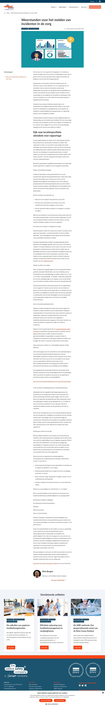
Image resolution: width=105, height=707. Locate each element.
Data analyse (24, 28)
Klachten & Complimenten (60, 686)
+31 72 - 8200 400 (8, 686)
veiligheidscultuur (48, 261)
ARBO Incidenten (58, 688)
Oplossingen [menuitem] (62, 7)
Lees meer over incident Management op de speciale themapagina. (52, 381)
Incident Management (33, 28)
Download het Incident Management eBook (45, 563)
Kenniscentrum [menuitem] (73, 7)
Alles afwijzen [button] (60, 700)
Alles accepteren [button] (46, 700)
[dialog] (52, 699)
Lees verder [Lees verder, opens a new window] (72, 697)
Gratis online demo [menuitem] (94, 7)
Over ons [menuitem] (83, 7)
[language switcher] (100, 1)
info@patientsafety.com (10, 688)
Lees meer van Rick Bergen (58, 580)
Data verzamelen (33, 684)
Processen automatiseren (35, 686)
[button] (52, 704)
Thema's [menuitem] (53, 7)
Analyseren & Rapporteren (35, 688)
